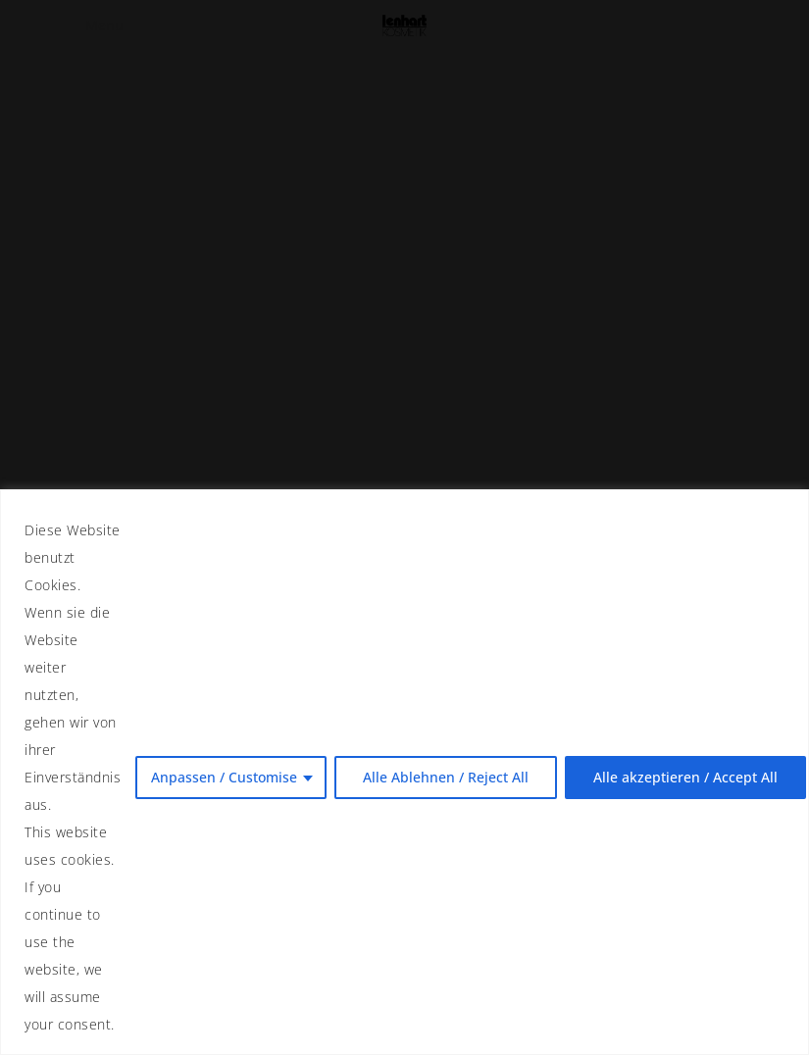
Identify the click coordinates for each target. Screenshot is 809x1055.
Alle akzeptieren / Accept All (685, 777)
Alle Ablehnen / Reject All (446, 777)
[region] (404, 772)
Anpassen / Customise (224, 777)
